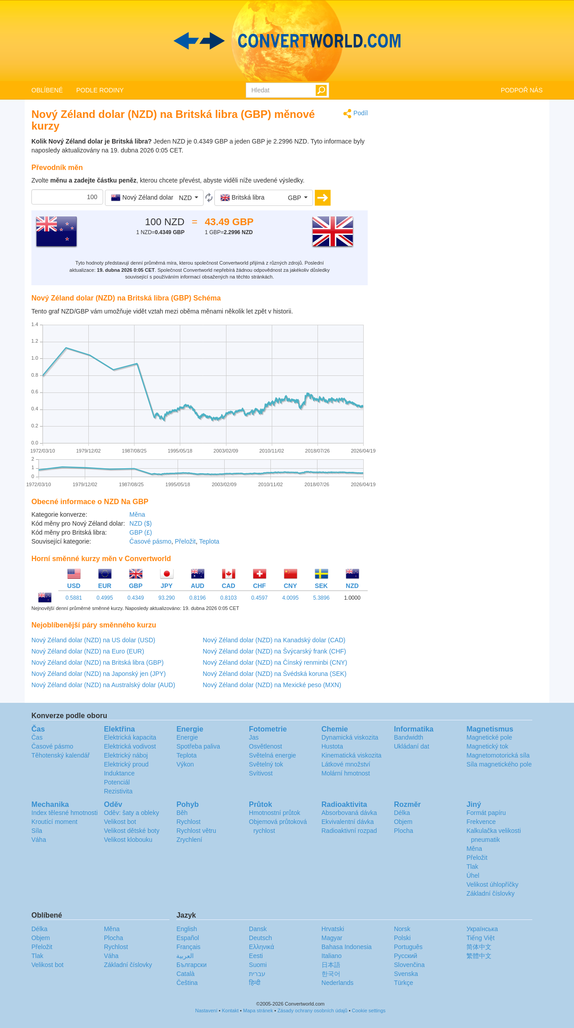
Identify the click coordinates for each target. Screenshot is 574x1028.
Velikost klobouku (128, 839)
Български (191, 964)
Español (187, 937)
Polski (402, 937)
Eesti (256, 955)
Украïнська (482, 928)
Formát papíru (486, 812)
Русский (405, 955)
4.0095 (290, 598)
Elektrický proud (126, 764)
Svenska (406, 973)
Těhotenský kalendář (60, 755)
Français (188, 946)
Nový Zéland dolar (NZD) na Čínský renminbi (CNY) (275, 662)
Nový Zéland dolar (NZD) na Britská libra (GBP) (97, 662)
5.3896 (321, 598)
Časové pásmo (150, 541)
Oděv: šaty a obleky (131, 812)
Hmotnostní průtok (274, 812)
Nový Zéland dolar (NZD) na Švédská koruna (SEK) (275, 673)
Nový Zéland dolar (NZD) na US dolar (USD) (93, 640)
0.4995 (104, 598)
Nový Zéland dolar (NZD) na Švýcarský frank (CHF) (274, 651)
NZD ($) (141, 523)
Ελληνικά (261, 946)
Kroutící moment (54, 821)
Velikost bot (120, 821)
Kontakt (230, 1010)
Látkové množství (346, 764)
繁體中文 (478, 955)
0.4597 (259, 598)
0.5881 (73, 598)
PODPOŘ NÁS (522, 90)
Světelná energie (272, 755)
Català (185, 973)
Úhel (472, 875)
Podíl (355, 113)
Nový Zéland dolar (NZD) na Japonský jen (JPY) (98, 673)
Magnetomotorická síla (498, 755)
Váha (38, 839)
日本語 (331, 964)
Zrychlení (189, 839)
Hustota (332, 746)
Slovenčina (409, 964)
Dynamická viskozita (350, 737)
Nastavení (206, 1010)
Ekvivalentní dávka (348, 821)
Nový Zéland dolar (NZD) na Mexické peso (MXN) (272, 684)
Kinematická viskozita (352, 755)
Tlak (472, 866)
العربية (185, 955)
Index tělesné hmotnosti (64, 812)
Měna (137, 514)
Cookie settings (369, 1010)
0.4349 (135, 598)
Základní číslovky (490, 893)
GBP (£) (141, 532)
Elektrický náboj (126, 755)
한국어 (331, 973)
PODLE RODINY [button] (100, 90)
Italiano (332, 955)
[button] (154, 198)
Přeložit (185, 541)
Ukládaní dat (411, 746)
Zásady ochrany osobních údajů (313, 1010)
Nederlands (338, 982)
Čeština (186, 982)
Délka (402, 812)
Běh (181, 812)
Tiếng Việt (480, 937)
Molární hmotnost (346, 773)
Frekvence (481, 821)
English (186, 928)
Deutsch (260, 937)
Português (408, 946)
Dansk (258, 928)
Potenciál (117, 782)
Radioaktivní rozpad (349, 830)
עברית (257, 973)
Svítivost (261, 773)
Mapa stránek (258, 1010)
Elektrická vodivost (130, 746)
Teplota (209, 541)
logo (287, 40)
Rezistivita (118, 791)
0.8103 (228, 598)
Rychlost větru (196, 830)
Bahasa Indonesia (347, 946)
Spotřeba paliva (198, 746)
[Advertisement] (462, 171)
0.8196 (197, 598)
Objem (403, 821)
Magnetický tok (487, 746)
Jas (254, 737)
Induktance (119, 773)
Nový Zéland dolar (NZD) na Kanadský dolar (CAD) (274, 640)
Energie (187, 737)
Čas (37, 737)
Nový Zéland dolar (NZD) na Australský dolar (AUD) (103, 684)
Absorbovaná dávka (349, 812)
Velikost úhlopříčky (492, 884)
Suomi (258, 964)
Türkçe (403, 982)
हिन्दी (255, 982)
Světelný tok (266, 764)
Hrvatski (333, 928)
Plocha (403, 830)
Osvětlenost (265, 746)
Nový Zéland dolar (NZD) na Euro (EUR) (87, 651)
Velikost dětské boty (132, 830)
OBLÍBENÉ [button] (47, 90)
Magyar (332, 937)
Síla (36, 830)
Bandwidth (408, 737)
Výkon (185, 764)
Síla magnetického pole (499, 764)
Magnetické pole (489, 737)
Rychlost (188, 821)
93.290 (166, 598)
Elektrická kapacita (130, 737)
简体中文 (478, 946)
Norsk (402, 928)
